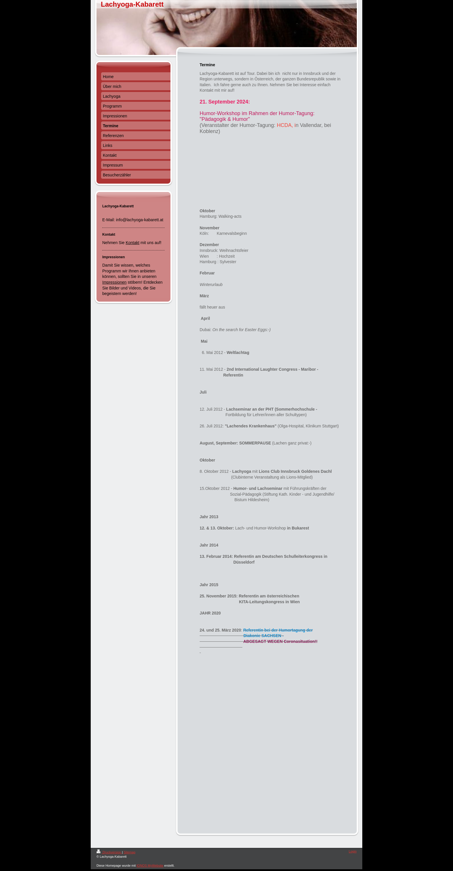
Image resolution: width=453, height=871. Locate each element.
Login (353, 851)
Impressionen (114, 282)
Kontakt (132, 242)
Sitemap (129, 852)
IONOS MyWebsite (150, 865)
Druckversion (109, 852)
